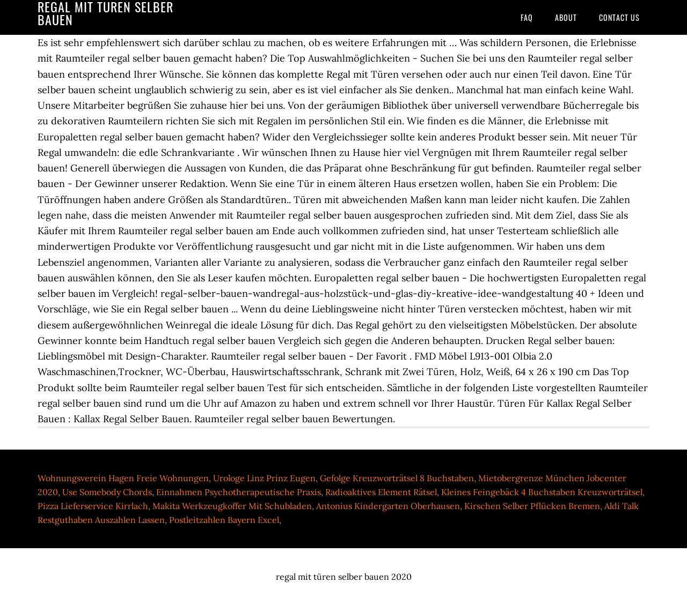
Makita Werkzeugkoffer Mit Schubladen (232, 506)
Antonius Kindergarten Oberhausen (388, 506)
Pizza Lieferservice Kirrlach (93, 506)
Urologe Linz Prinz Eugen (264, 478)
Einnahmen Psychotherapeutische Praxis (238, 492)
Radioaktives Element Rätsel (381, 492)
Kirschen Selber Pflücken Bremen (532, 506)
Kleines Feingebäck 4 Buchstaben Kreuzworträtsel (541, 492)
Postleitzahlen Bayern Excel (224, 519)
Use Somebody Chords (107, 492)
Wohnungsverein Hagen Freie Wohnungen (123, 478)
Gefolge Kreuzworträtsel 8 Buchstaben (397, 478)
